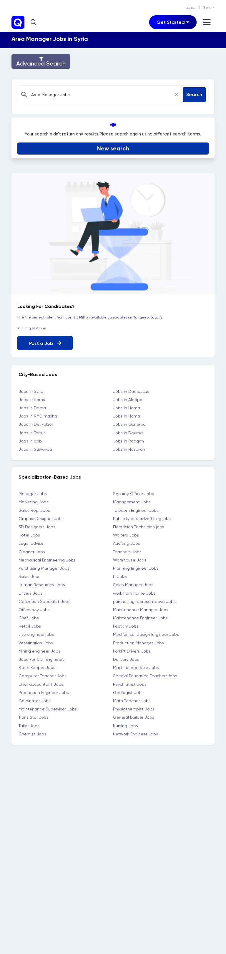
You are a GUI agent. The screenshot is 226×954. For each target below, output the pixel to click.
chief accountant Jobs (41, 683)
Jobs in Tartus (32, 432)
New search (113, 147)
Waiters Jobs (126, 534)
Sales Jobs (29, 575)
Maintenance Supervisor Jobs (48, 708)
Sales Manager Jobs (133, 583)
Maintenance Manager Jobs (140, 608)
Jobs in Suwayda (35, 448)
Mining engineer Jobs (39, 650)
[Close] (176, 94)
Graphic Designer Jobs (41, 517)
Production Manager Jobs (138, 642)
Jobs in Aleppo (127, 398)
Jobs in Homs (32, 398)
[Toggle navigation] (173, 22)
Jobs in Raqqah (128, 440)
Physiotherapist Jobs (133, 708)
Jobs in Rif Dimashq (38, 415)
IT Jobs (120, 575)
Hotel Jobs (29, 534)
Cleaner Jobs (32, 551)
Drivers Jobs (30, 592)
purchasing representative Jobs (144, 600)
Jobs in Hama (126, 407)
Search (194, 94)
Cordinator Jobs (35, 700)
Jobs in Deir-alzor (36, 423)
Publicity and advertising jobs (142, 517)
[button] (34, 22)
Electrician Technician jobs (138, 526)
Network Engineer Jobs (135, 733)
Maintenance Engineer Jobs (140, 617)
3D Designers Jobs (37, 526)
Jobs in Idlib (30, 440)
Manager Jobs (33, 492)
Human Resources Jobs (42, 583)
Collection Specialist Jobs (44, 600)
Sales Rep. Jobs (34, 509)
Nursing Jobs (125, 724)
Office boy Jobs (34, 608)
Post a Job (45, 342)
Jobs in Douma (128, 432)
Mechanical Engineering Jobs (47, 559)
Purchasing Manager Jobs (44, 567)
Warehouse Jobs (129, 559)
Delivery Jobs (126, 658)
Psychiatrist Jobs (130, 683)
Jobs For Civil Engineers (41, 658)
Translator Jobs (34, 716)
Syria (207, 7)
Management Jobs (132, 501)
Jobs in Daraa (32, 407)
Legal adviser (32, 542)
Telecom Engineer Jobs (136, 509)
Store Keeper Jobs (37, 666)
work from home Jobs (134, 592)
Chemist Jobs (32, 733)
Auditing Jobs (126, 542)
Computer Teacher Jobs (43, 675)
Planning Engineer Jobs (136, 567)
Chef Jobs (29, 617)
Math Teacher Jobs (132, 700)
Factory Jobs (126, 625)
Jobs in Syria (31, 390)
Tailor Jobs (29, 724)
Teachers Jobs (127, 551)
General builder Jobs (133, 716)
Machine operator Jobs (136, 666)
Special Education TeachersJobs (145, 675)
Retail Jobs (30, 625)
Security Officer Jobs (133, 492)
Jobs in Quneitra (129, 423)
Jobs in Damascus (131, 390)
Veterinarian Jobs (36, 642)
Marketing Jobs (34, 501)
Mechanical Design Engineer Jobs (146, 633)
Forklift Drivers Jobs (132, 650)
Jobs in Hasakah (129, 448)
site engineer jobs (36, 633)
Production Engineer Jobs (44, 691)
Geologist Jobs (128, 691)
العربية (191, 7)
